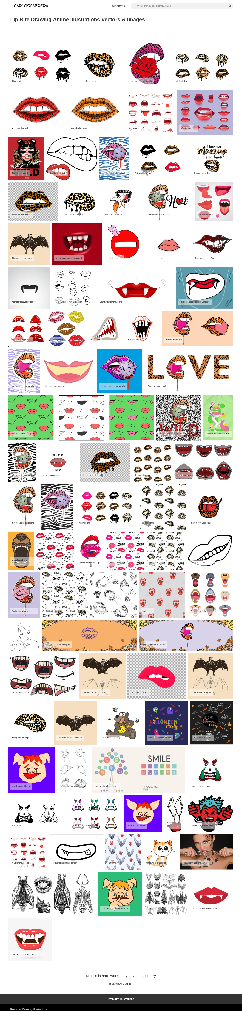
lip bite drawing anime (120, 983)
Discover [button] (121, 6)
